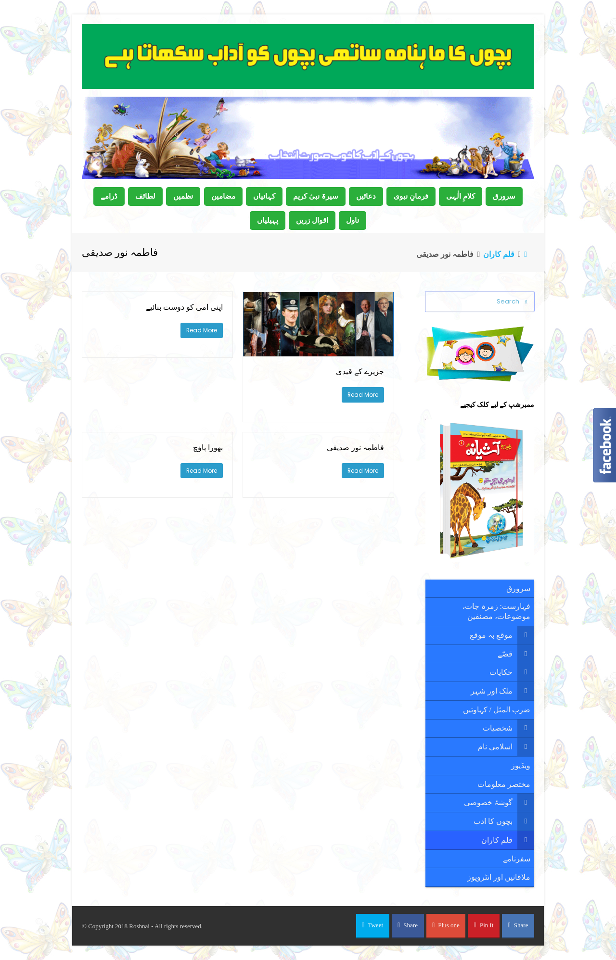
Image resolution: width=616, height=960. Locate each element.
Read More (362, 395)
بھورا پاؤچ (208, 447)
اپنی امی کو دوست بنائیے (184, 307)
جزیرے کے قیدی (360, 371)
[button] (372, 926)
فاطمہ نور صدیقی (355, 447)
